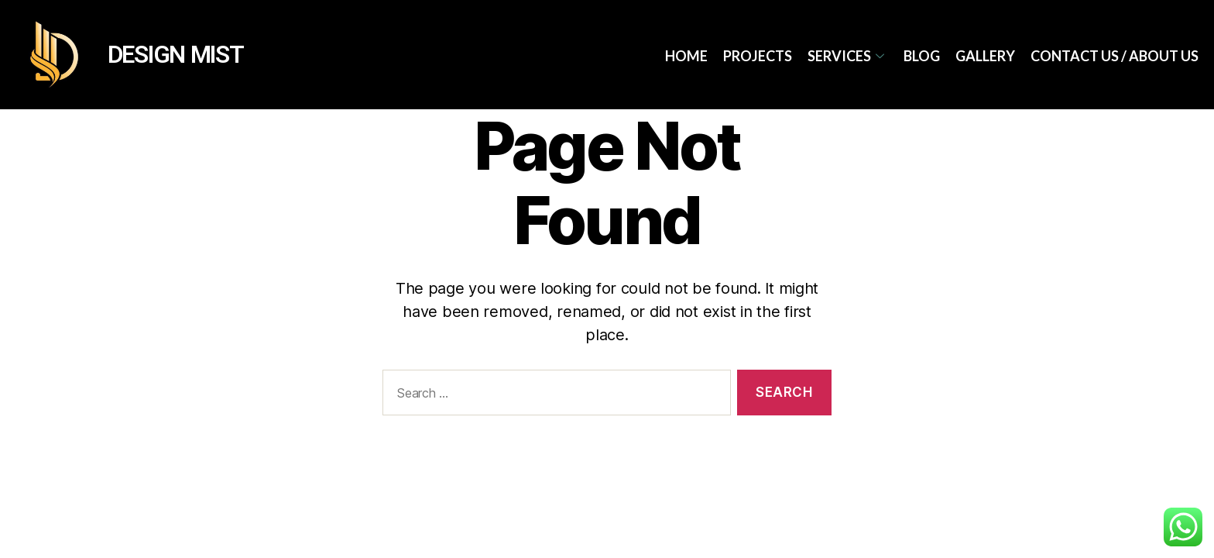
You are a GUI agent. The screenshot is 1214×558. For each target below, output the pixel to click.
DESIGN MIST (176, 54)
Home (686, 55)
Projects (757, 55)
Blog (922, 55)
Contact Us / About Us (1115, 55)
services (848, 55)
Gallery (985, 55)
